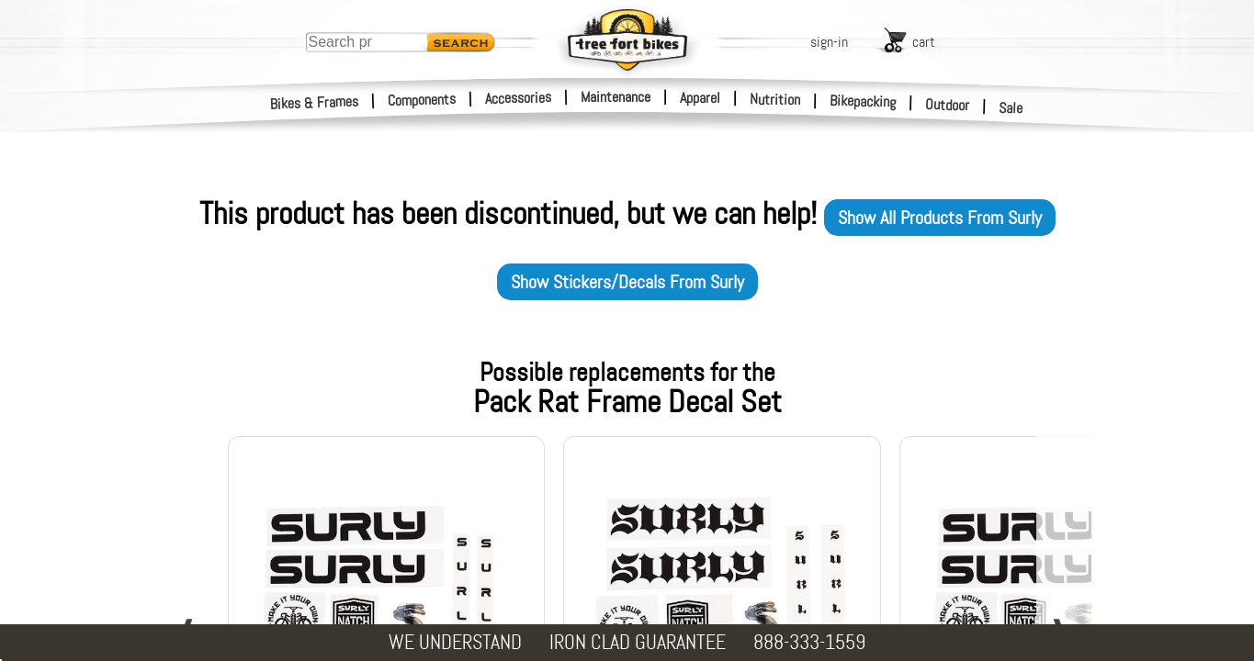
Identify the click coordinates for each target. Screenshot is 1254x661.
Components (422, 99)
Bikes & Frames (314, 103)
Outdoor (947, 105)
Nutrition (775, 99)
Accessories (518, 97)
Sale (1011, 108)
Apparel (700, 97)
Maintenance (615, 96)
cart (923, 41)
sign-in (829, 41)
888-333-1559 (809, 642)
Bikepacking (863, 101)
